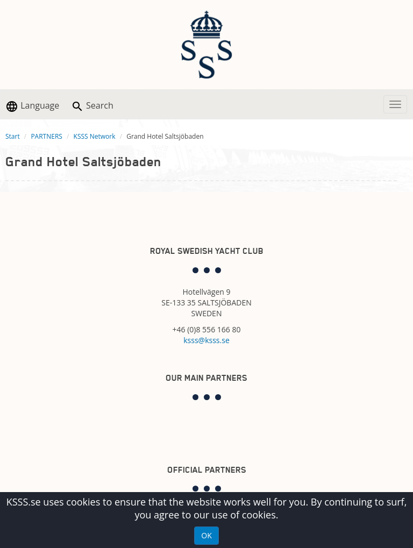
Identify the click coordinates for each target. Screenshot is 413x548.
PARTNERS (46, 136)
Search (92, 106)
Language (32, 106)
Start (12, 136)
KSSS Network (95, 136)
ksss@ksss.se (206, 340)
